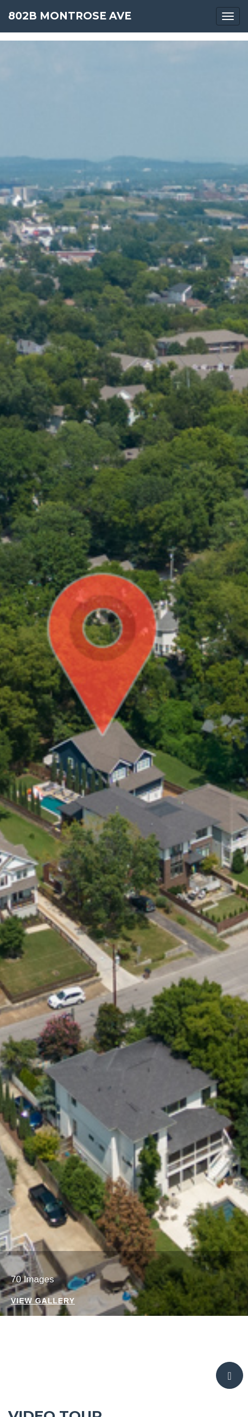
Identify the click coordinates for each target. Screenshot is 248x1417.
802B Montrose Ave (69, 16)
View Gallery (43, 1301)
